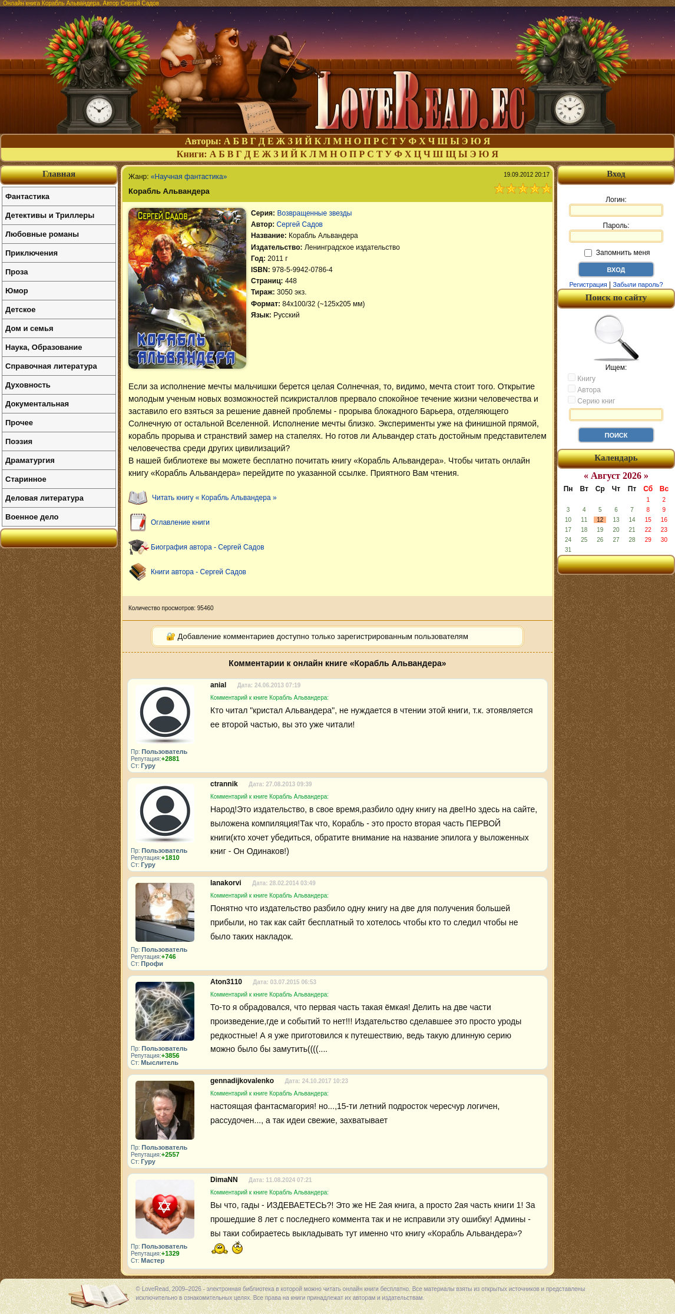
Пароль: (616, 232)
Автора (584, 389)
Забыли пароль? (638, 284)
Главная (58, 173)
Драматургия (30, 460)
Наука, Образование (43, 347)
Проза (16, 271)
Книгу (581, 378)
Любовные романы (42, 234)
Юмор (16, 290)
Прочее (19, 422)
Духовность (28, 384)
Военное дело (32, 516)
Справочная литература (51, 366)
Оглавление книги (180, 522)
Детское (20, 309)
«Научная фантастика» (189, 177)
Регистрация (588, 284)
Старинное (26, 479)
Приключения (31, 253)
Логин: (616, 206)
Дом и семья (29, 328)
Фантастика (27, 196)
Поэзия (18, 441)
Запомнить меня (617, 253)
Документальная (37, 403)
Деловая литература (44, 498)
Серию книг (591, 400)
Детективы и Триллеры (49, 215)
